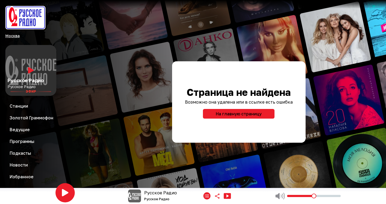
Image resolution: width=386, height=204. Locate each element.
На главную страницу (239, 113)
